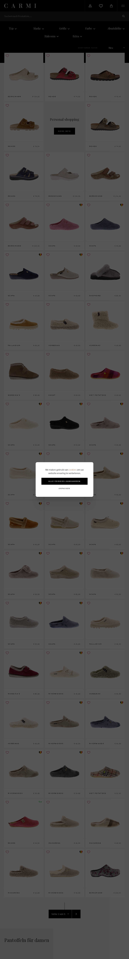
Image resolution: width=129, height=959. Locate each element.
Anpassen (64, 488)
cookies (72, 469)
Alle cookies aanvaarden (64, 481)
